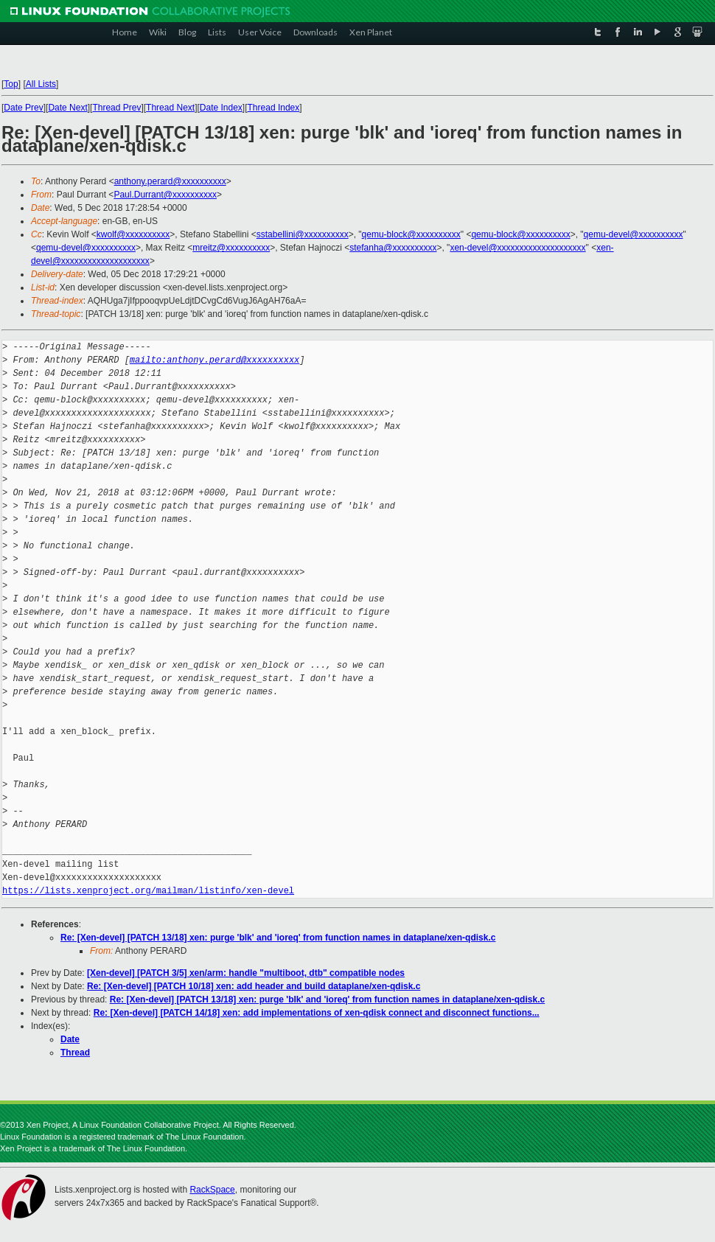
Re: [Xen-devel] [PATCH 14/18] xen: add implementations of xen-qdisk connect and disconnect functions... (317, 1013)
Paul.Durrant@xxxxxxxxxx (165, 194)
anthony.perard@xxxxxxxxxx (170, 181)
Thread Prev (116, 107)
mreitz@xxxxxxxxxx (231, 248)
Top (11, 84)
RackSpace (211, 1190)
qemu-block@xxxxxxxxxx (411, 234)
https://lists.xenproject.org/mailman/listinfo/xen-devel (148, 891)
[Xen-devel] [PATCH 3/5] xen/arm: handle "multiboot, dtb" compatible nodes (246, 973)
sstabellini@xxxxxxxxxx (303, 234)
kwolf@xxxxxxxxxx (133, 234)
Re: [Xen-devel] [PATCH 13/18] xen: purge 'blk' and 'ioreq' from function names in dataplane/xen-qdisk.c (277, 937)
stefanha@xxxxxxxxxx (392, 248)
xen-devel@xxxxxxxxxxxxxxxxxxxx (517, 248)
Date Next (67, 107)
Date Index (221, 107)
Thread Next (170, 107)
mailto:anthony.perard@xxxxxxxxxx (214, 360)
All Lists (41, 84)
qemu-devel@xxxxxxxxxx (633, 234)
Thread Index (274, 107)
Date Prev (23, 107)
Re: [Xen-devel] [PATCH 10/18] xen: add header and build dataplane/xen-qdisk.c (253, 986)
